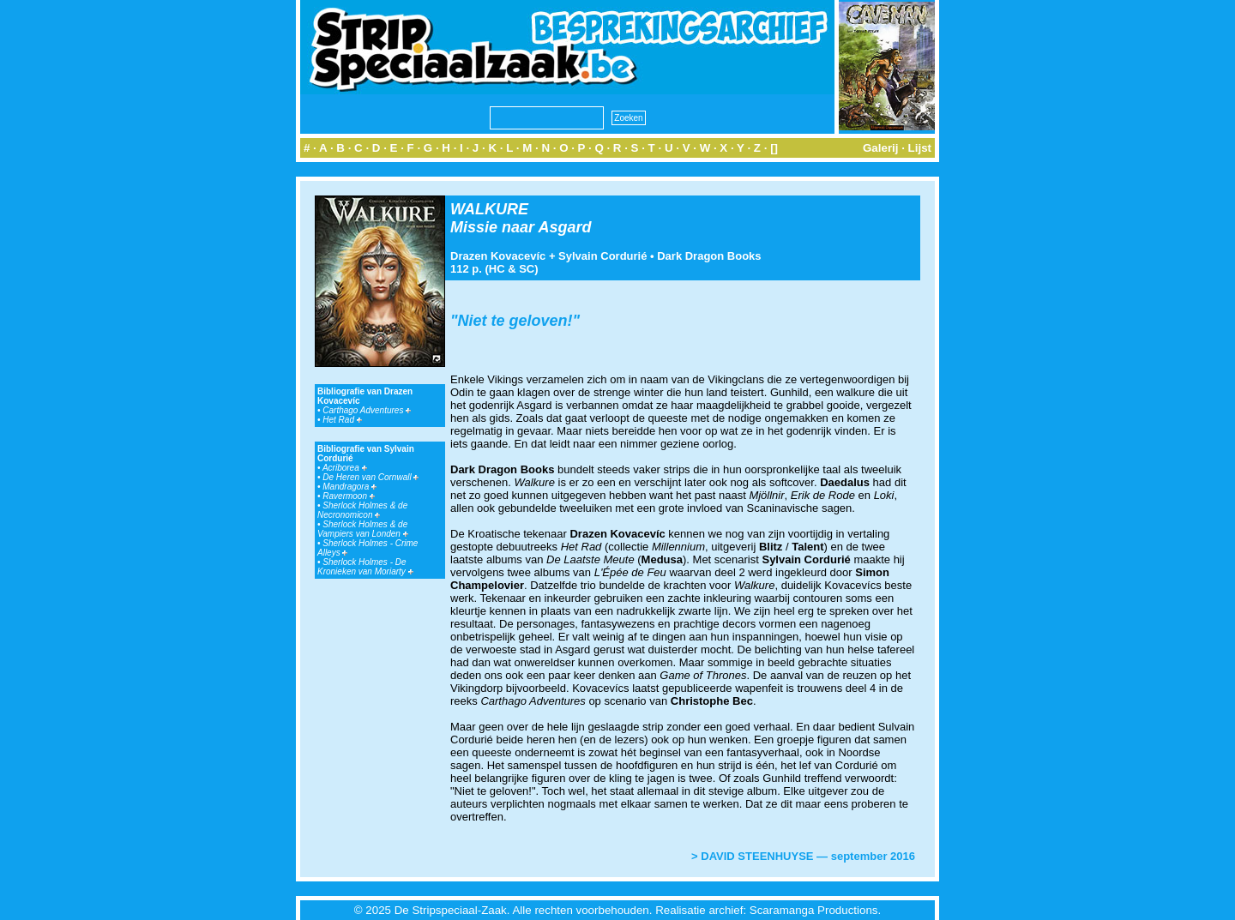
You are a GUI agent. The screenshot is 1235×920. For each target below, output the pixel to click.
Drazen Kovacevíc (497, 256)
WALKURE (489, 209)
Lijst (919, 147)
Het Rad (341, 419)
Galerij (881, 147)
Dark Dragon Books (709, 256)
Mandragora (349, 486)
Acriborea (344, 467)
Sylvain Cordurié (602, 256)
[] (774, 147)
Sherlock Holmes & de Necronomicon (362, 510)
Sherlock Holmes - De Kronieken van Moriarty (365, 566)
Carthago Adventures (366, 410)
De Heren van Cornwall (370, 477)
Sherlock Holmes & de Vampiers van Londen (362, 529)
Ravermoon (348, 496)
